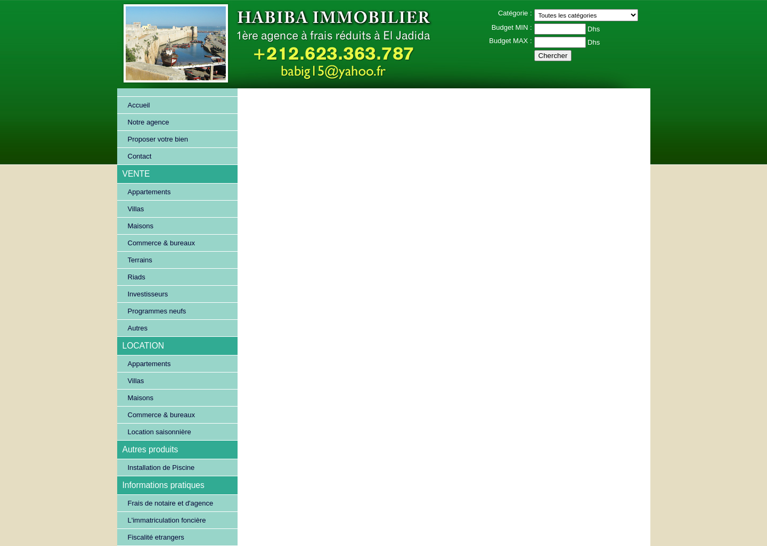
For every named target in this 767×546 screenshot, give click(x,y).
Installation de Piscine (161, 467)
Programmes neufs (157, 311)
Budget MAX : (510, 41)
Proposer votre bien (158, 139)
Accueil (139, 105)
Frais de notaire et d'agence (171, 503)
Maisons (140, 226)
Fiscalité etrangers (156, 537)
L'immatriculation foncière (167, 520)
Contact (140, 156)
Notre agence (148, 122)
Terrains (140, 260)
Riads (136, 277)
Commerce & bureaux (161, 243)
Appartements (149, 192)
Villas (136, 209)
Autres (138, 328)
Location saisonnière (159, 432)
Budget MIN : (512, 27)
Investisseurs (148, 294)
